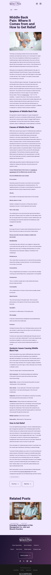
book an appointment (25, 471)
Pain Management (14, 476)
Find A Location (25, 555)
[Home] (15, 4)
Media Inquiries (27, 549)
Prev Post (15, 484)
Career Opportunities (17, 545)
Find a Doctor (19, 549)
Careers (12, 549)
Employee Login (37, 549)
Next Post (27, 484)
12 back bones (25, 95)
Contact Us (36, 545)
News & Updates (28, 545)
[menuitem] (16, 570)
